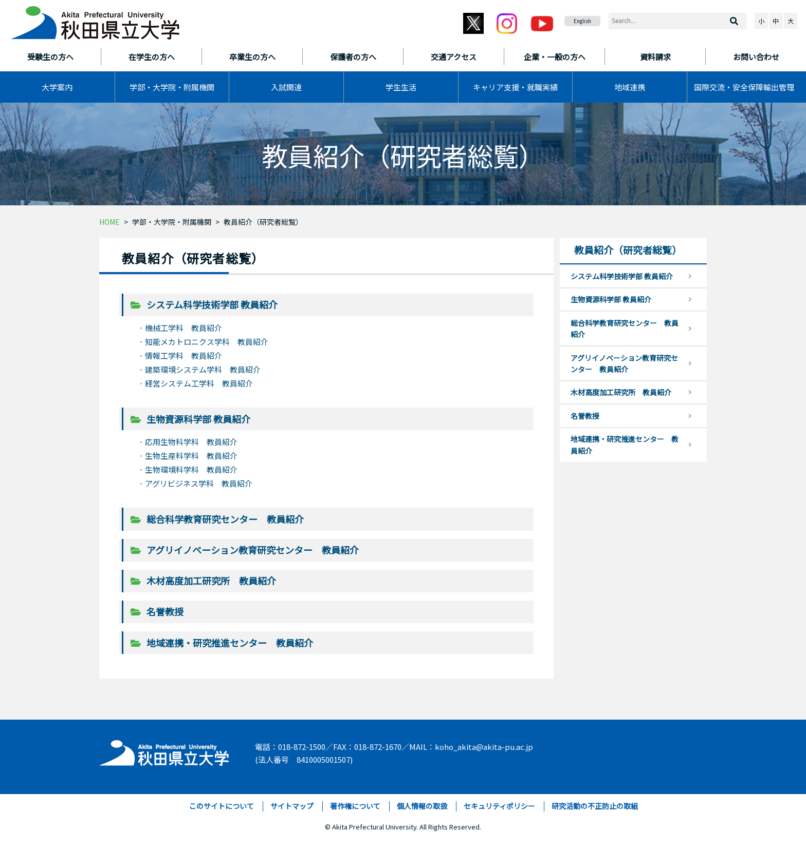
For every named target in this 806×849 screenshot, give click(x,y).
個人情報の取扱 (422, 806)
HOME (109, 222)
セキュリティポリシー (499, 806)
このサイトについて (221, 806)
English (582, 21)
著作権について (355, 806)
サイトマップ (292, 806)
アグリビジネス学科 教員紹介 (198, 483)
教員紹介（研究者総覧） (263, 222)
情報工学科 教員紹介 (183, 355)
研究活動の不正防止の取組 (595, 806)
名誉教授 (165, 611)
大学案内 (57, 87)
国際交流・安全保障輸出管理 (744, 87)
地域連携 (629, 87)
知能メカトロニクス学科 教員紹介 (206, 341)
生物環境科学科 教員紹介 (191, 469)
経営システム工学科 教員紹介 (199, 383)
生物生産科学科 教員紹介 (191, 455)
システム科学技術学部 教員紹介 (212, 304)
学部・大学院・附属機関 (172, 87)
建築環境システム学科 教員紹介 (203, 369)
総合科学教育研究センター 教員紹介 (225, 519)
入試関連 (286, 87)
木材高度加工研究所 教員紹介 (211, 580)
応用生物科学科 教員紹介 (191, 441)
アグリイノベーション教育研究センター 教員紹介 (252, 549)
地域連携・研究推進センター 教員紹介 (229, 642)
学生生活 (401, 87)
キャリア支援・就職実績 (515, 87)
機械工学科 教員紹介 (183, 327)
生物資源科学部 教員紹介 (198, 419)
